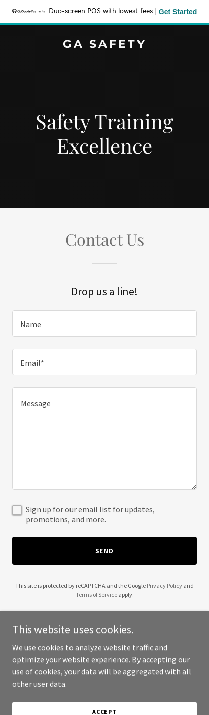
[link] (104, 45)
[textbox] (104, 323)
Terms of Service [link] (96, 594)
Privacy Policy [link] (164, 585)
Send (104, 550)
